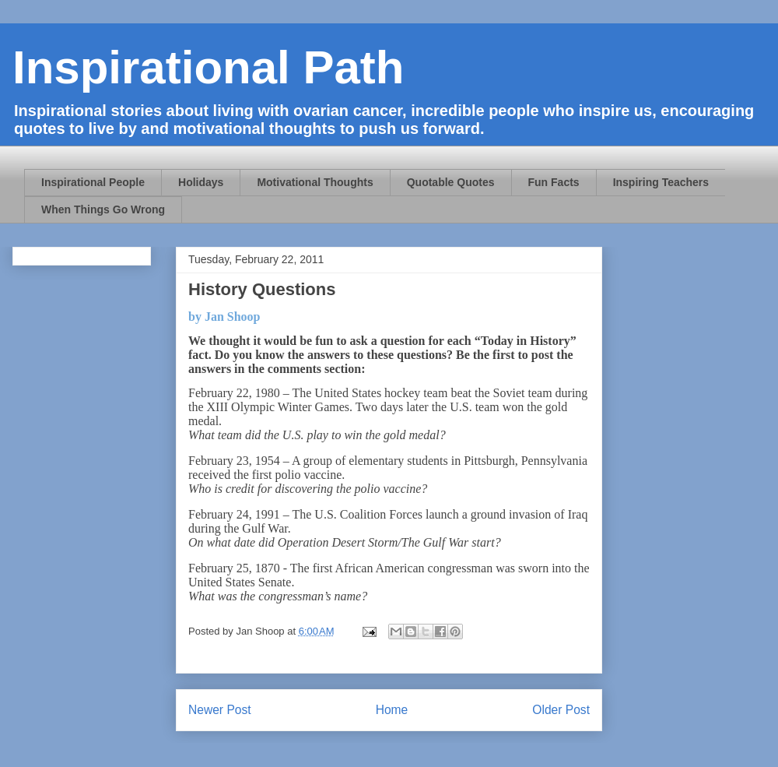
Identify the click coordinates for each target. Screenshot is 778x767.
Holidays (200, 182)
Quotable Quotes (451, 182)
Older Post (561, 709)
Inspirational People (93, 182)
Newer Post (219, 709)
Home (392, 709)
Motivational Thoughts (315, 182)
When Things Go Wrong (103, 209)
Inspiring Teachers (661, 182)
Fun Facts (554, 182)
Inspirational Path (208, 67)
